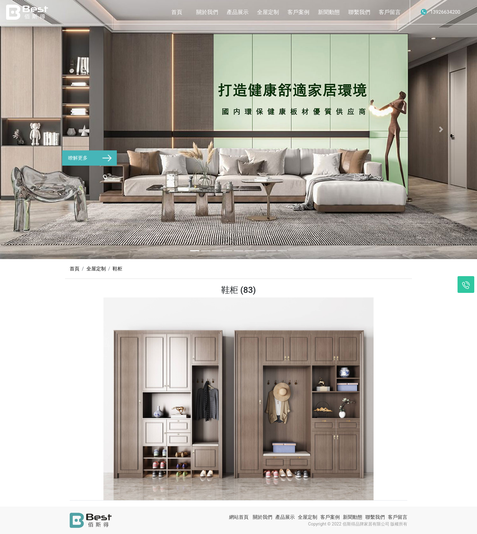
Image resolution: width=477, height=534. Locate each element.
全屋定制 (268, 12)
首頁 (176, 12)
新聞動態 (329, 12)
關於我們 (207, 12)
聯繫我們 (359, 12)
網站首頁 (239, 517)
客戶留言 (390, 12)
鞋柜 (117, 269)
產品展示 (238, 12)
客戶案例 (298, 12)
